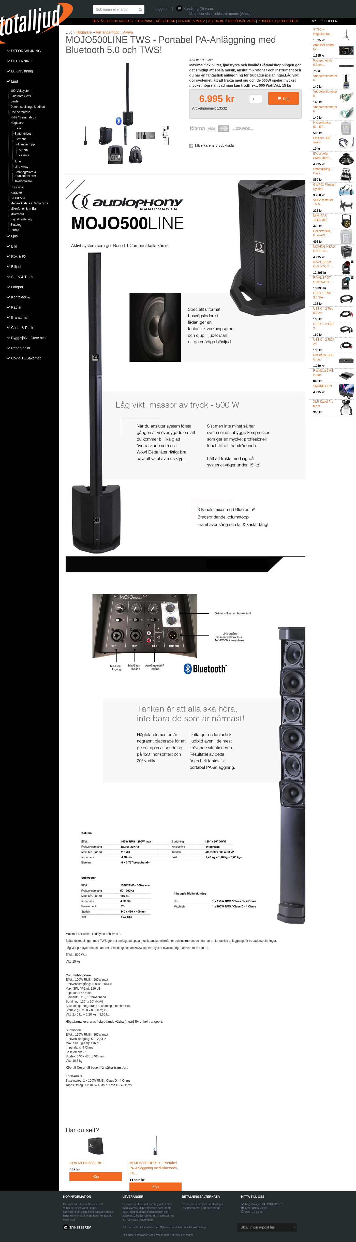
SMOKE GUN (322, 386)
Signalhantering (21, 219)
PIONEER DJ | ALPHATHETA (278, 21)
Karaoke (16, 192)
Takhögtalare (23, 181)
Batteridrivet (22, 133)
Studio (14, 230)
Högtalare (17, 123)
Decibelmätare (20, 112)
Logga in (161, 9)
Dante (14, 101)
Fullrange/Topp (24, 144)
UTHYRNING (144, 21)
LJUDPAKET (19, 198)
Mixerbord (17, 214)
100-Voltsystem (20, 91)
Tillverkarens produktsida (214, 145)
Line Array (21, 167)
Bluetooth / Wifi (20, 96)
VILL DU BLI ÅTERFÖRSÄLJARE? (231, 21)
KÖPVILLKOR (165, 21)
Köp (283, 99)
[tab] (29, 51)
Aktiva (23, 150)
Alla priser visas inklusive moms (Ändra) (219, 14)
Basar (18, 128)
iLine (17, 161)
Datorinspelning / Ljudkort (27, 107)
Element (20, 139)
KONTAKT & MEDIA (191, 21)
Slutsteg (15, 224)
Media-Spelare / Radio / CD (29, 203)
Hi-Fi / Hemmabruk (23, 117)
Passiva (24, 155)
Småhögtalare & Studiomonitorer (25, 174)
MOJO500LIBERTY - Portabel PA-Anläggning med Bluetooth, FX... (155, 1162)
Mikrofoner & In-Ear (23, 208)
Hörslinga (16, 187)
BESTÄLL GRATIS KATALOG (113, 21)
